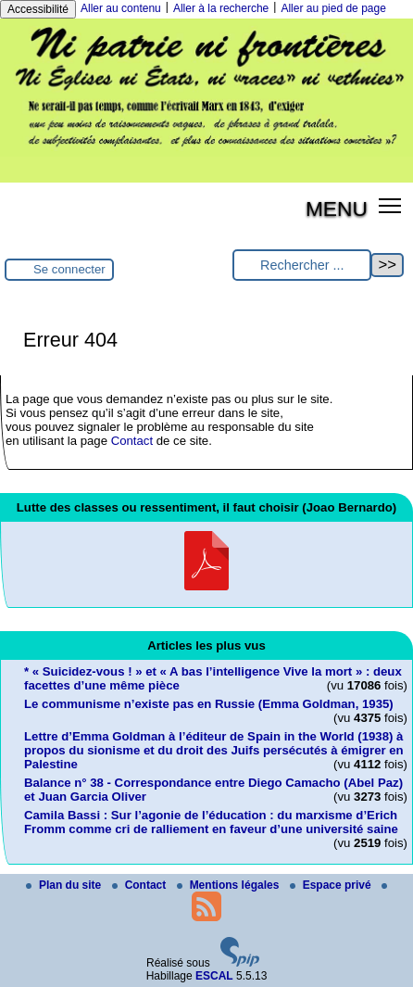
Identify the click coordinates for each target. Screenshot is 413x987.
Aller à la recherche (221, 8)
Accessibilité (38, 9)
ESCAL (214, 975)
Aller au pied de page (333, 8)
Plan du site (65, 885)
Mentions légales (229, 885)
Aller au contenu (121, 8)
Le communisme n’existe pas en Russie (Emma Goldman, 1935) (209, 704)
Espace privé (332, 885)
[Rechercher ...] (301, 265)
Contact (132, 441)
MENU (337, 208)
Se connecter (69, 269)
